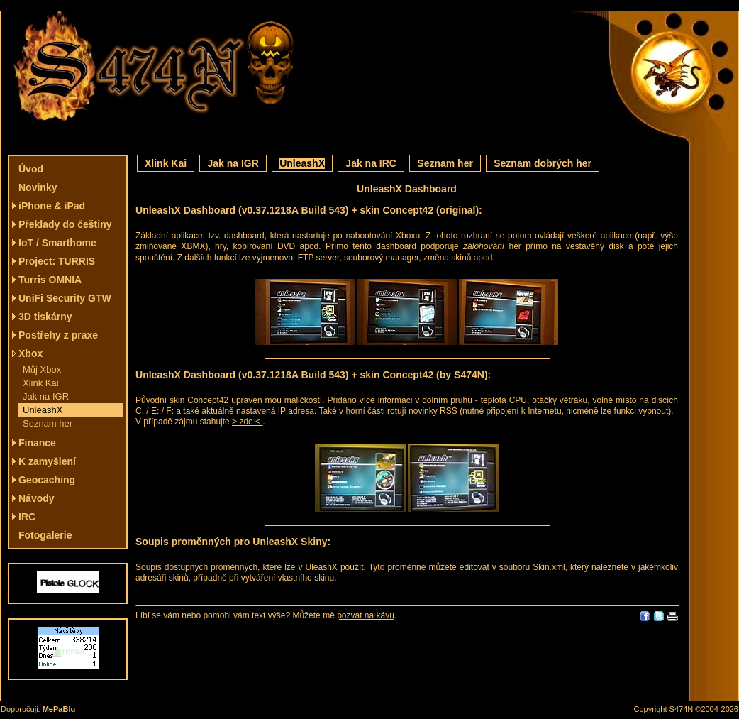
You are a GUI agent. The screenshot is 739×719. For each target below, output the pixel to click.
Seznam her (47, 423)
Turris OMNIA (50, 279)
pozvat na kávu (365, 615)
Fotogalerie (45, 535)
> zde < (247, 422)
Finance (37, 443)
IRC (26, 516)
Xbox (30, 353)
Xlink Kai (41, 383)
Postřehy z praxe (58, 335)
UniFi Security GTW (64, 298)
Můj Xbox (42, 369)
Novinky (37, 187)
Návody (36, 498)
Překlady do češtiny (65, 224)
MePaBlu (59, 709)
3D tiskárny (45, 316)
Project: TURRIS (56, 261)
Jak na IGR (46, 396)
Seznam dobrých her (542, 163)
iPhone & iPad (51, 206)
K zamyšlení (47, 461)
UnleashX (42, 410)
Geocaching (46, 479)
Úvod (30, 169)
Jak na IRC (370, 163)
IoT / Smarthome (57, 242)
